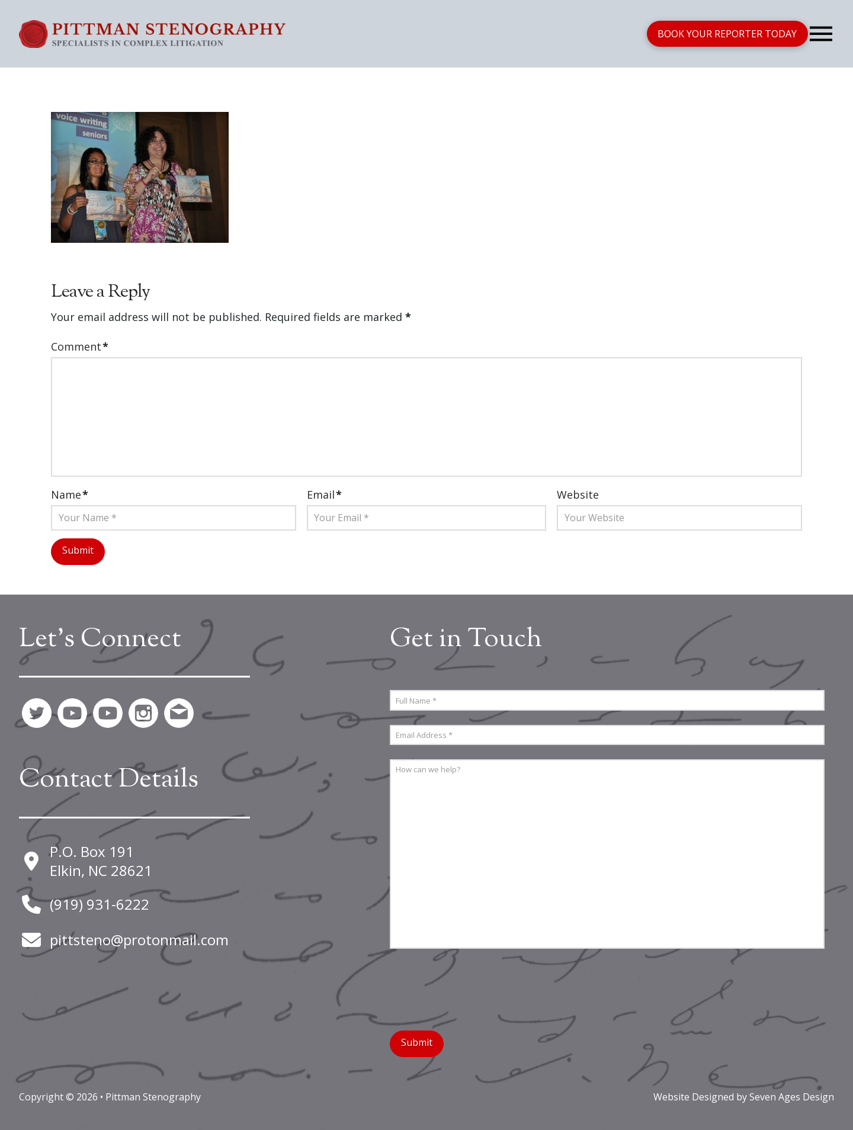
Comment (79, 346)
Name (69, 494)
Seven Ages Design (791, 1096)
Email (324, 494)
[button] (821, 34)
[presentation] (480, 986)
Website (578, 494)
